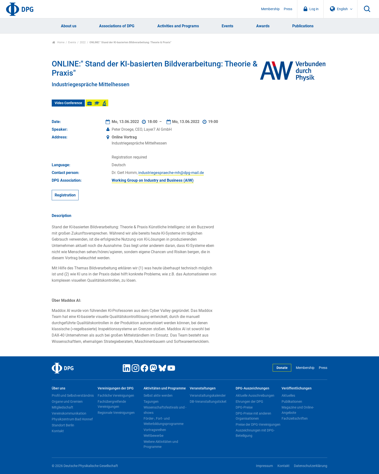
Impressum (264, 466)
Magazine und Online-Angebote (298, 410)
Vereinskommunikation (69, 413)
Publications (302, 26)
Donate (282, 368)
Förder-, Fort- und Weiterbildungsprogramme (163, 421)
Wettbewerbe (153, 436)
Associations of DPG (116, 26)
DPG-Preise (244, 407)
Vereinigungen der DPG (116, 388)
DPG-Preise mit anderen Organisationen (253, 416)
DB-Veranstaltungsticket (208, 401)
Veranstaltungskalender (208, 395)
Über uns (58, 388)
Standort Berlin (63, 425)
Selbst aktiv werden (158, 395)
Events (227, 26)
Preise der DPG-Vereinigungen (258, 424)
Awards (263, 26)
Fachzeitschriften (295, 418)
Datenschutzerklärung (310, 466)
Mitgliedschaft (62, 407)
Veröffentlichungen (297, 388)
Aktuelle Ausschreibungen (255, 395)
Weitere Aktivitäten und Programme (161, 444)
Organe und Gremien (67, 401)
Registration (65, 195)
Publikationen (292, 401)
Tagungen (151, 401)
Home (58, 42)
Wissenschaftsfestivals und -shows (165, 410)
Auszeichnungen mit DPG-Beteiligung (255, 433)
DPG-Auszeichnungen (252, 388)
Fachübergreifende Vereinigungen (112, 404)
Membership (270, 9)
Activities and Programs (178, 26)
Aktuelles (288, 395)
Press (288, 9)
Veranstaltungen (203, 388)
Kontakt (58, 431)
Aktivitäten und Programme (165, 388)
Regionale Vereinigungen (116, 413)
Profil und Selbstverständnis (73, 395)
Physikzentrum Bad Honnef (72, 419)
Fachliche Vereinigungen (116, 395)
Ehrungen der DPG (249, 401)
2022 (83, 42)
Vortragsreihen (155, 430)
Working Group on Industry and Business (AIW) (153, 180)
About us (68, 26)
